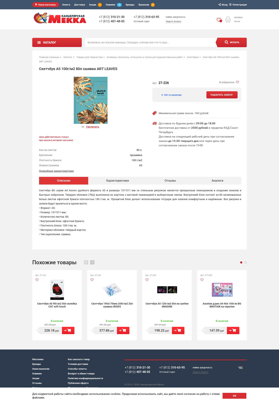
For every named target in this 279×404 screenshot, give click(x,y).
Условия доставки (78, 364)
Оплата (66, 4)
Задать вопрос (173, 21)
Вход (223, 4)
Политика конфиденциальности (85, 378)
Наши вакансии (40, 368)
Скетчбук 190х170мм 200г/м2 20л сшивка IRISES (112, 305)
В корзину (68, 330)
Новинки (114, 5)
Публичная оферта (78, 383)
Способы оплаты (77, 368)
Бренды (130, 4)
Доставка (79, 4)
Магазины (38, 359)
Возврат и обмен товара (81, 373)
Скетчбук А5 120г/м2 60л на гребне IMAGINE (167, 305)
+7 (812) (111, 17)
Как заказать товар (79, 359)
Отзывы (37, 383)
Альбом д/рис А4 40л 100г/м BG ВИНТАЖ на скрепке (222, 305)
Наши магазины (47, 4)
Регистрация (238, 4)
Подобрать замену (221, 95)
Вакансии (147, 5)
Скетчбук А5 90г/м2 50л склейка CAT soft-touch (57, 305)
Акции (95, 5)
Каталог (49, 42)
